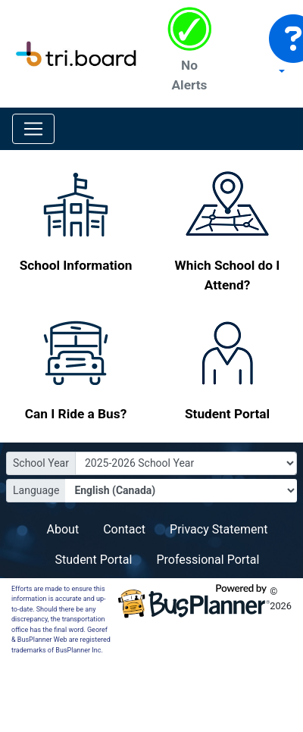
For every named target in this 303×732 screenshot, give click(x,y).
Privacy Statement (218, 529)
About (63, 529)
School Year (41, 463)
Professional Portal (207, 559)
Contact (124, 529)
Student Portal (94, 559)
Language (36, 490)
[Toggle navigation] (33, 129)
